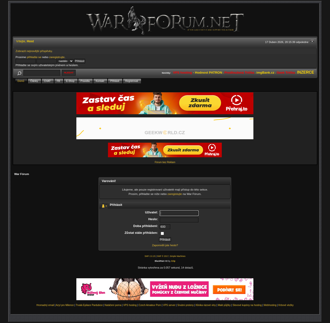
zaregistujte (175, 193)
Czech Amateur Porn (150, 305)
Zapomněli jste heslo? (165, 245)
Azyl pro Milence (65, 305)
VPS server (169, 305)
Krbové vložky (286, 305)
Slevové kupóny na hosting (247, 305)
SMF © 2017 (163, 256)
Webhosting (270, 305)
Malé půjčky (224, 305)
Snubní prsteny (185, 305)
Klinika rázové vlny (206, 305)
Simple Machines (178, 256)
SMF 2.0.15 (149, 256)
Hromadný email (45, 305)
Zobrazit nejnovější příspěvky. (34, 50)
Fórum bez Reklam (165, 162)
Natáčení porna (113, 305)
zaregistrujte (56, 57)
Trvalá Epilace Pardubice (89, 305)
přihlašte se (34, 57)
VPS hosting (130, 305)
